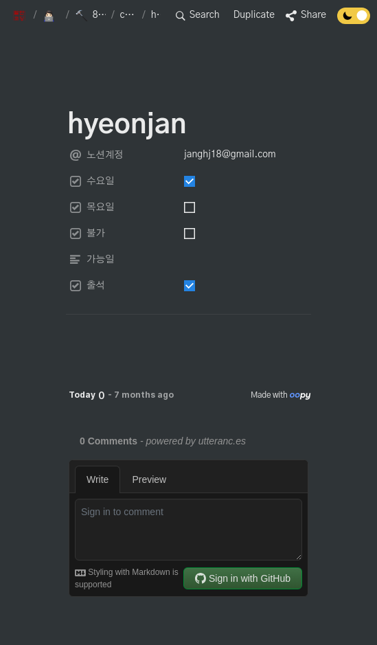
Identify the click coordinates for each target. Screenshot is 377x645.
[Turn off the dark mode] (353, 20)
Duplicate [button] (254, 15)
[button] (20, 16)
